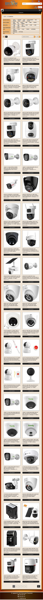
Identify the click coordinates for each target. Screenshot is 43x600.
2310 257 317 (22, 596)
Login (40, 6)
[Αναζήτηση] (31, 3)
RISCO (19, 20)
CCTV (5, 16)
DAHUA (14, 19)
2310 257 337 (22, 594)
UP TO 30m (21, 31)
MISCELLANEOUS (30, 19)
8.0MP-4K (23, 25)
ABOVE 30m (15, 31)
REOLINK (14, 20)
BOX (17, 22)
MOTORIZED (33, 28)
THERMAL (23, 23)
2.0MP (26, 24)
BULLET (22, 22)
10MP (18, 24)
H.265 (14, 27)
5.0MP (14, 25)
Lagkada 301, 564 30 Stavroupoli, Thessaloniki (21, 593)
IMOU (24, 19)
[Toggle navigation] (40, 10)
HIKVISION (19, 19)
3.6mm (18, 28)
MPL (36, 19)
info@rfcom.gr (23, 597)
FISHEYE (35, 22)
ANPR (14, 22)
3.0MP (31, 24)
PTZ (18, 23)
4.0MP (35, 24)
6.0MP (18, 25)
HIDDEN (14, 23)
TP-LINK (28, 20)
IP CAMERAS (10, 16)
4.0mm (23, 28)
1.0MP (14, 24)
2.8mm (14, 28)
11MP (22, 24)
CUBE (26, 22)
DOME (30, 22)
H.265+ (18, 27)
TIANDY (23, 20)
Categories (29, 12)
